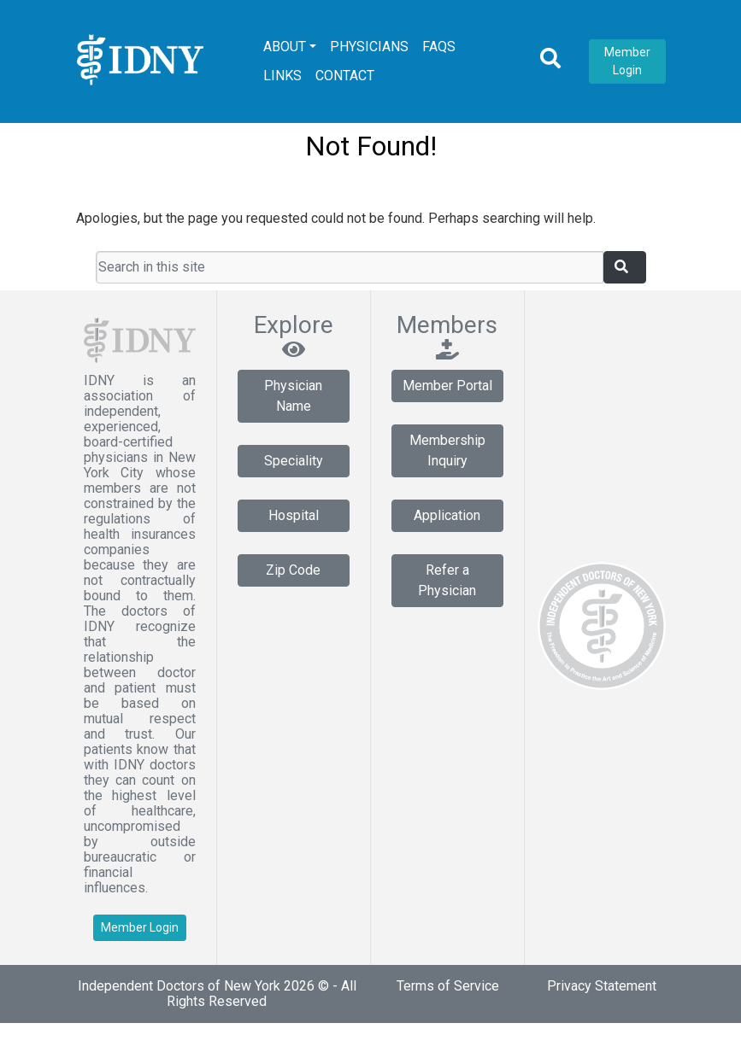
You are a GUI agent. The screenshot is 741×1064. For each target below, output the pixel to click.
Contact (344, 75)
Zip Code (293, 570)
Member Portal (447, 385)
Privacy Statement (601, 986)
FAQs (439, 46)
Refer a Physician (447, 580)
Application (447, 515)
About (284, 46)
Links (282, 75)
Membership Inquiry (447, 450)
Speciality (293, 461)
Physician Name (293, 395)
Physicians (369, 46)
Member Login (627, 61)
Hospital (293, 515)
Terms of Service (448, 986)
